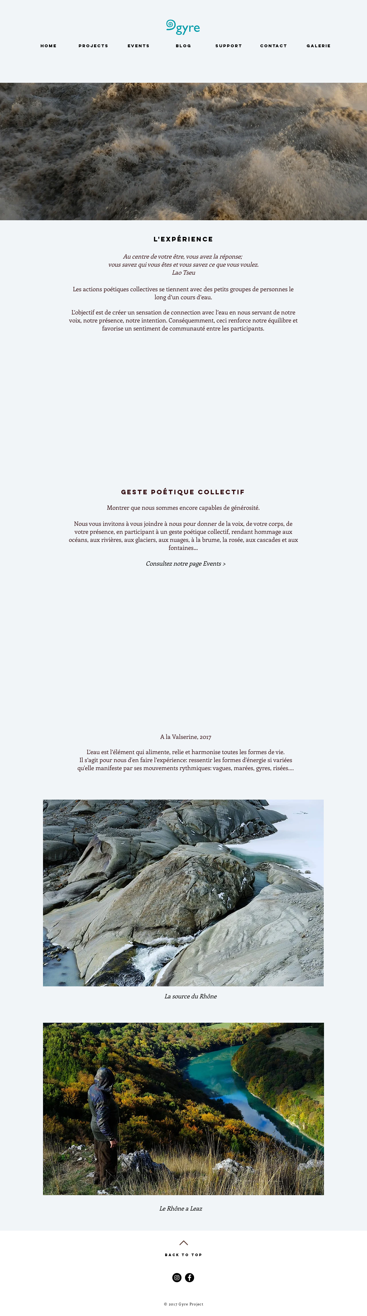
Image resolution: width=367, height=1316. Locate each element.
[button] (186, 563)
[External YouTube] (184, 409)
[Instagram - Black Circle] (176, 1277)
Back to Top (183, 1255)
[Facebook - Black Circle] (189, 1277)
